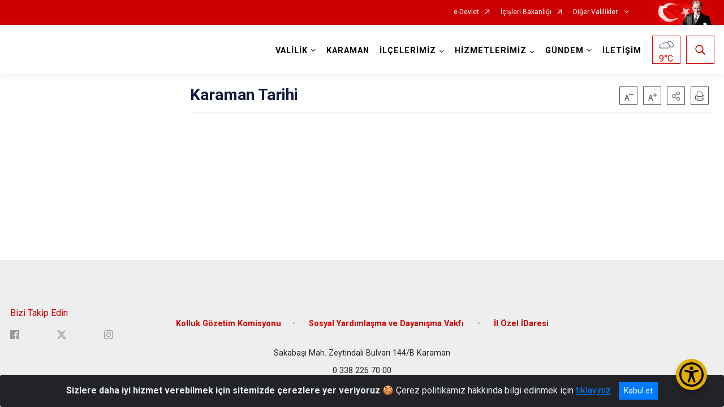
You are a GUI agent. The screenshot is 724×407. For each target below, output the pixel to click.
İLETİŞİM (621, 50)
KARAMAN (347, 50)
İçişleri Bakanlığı (526, 12)
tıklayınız (593, 390)
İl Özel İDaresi (521, 323)
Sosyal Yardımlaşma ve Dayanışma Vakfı (387, 323)
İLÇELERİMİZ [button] (408, 50)
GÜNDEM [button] (564, 50)
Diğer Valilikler (596, 12)
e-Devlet (466, 12)
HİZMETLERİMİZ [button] (491, 50)
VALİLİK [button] (291, 50)
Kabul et (638, 390)
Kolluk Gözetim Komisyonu (228, 323)
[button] (676, 95)
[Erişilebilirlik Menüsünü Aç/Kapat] (691, 374)
